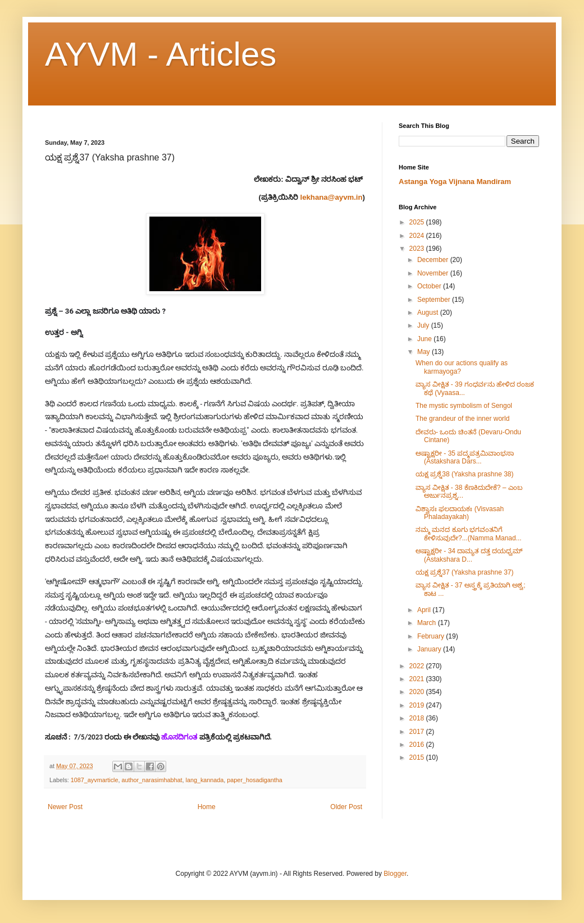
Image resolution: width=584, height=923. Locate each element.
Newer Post (65, 807)
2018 (417, 718)
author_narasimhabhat (151, 780)
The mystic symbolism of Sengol (464, 406)
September (434, 300)
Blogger (395, 874)
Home (207, 807)
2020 (417, 692)
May (424, 352)
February (431, 636)
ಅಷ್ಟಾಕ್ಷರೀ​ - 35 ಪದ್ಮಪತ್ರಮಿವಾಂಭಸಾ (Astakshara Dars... (465, 457)
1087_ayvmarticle (94, 780)
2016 (417, 744)
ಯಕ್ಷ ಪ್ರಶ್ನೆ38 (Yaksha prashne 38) (465, 474)
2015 (417, 757)
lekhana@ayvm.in (331, 197)
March (427, 623)
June (425, 339)
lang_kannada (205, 780)
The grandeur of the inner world (462, 419)
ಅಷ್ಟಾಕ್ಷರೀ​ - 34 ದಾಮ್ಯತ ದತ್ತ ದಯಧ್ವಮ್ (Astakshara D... (469, 555)
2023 (417, 248)
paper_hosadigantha (254, 780)
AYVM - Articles (160, 54)
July (424, 325)
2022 (417, 666)
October (430, 286)
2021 (417, 679)
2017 (417, 732)
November (433, 273)
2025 (417, 222)
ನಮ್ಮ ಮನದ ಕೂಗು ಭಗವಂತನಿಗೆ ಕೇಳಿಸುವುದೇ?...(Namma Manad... (469, 533)
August (428, 312)
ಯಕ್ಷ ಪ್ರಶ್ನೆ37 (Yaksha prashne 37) (465, 572)
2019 (417, 705)
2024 (417, 236)
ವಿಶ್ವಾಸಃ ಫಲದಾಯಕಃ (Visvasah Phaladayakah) (460, 513)
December (433, 260)
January (430, 649)
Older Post (346, 807)
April (424, 610)
